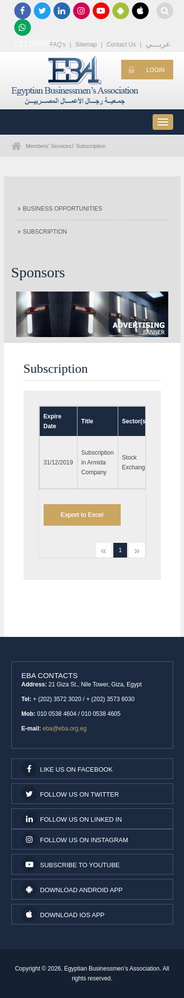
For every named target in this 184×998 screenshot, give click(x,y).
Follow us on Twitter (70, 794)
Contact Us (120, 44)
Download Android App (72, 889)
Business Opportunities (60, 208)
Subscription (91, 146)
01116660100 (22, 27)
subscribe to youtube (71, 864)
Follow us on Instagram (75, 839)
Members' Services (49, 146)
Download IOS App (63, 914)
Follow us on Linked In (72, 819)
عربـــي (158, 44)
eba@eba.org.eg (65, 728)
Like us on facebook (67, 769)
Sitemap (86, 44)
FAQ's (57, 44)
